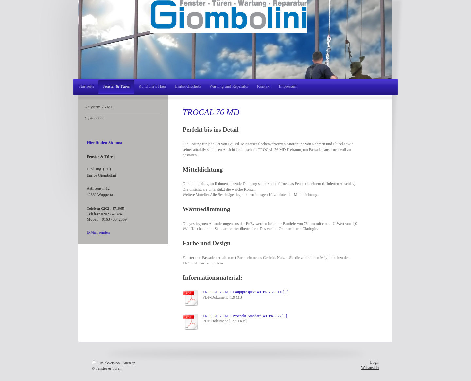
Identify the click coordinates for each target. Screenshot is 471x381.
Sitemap (129, 363)
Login (374, 362)
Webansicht (370, 367)
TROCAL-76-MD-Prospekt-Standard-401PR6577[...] (245, 316)
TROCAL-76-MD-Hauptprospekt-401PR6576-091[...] (245, 292)
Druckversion (106, 363)
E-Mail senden (98, 232)
